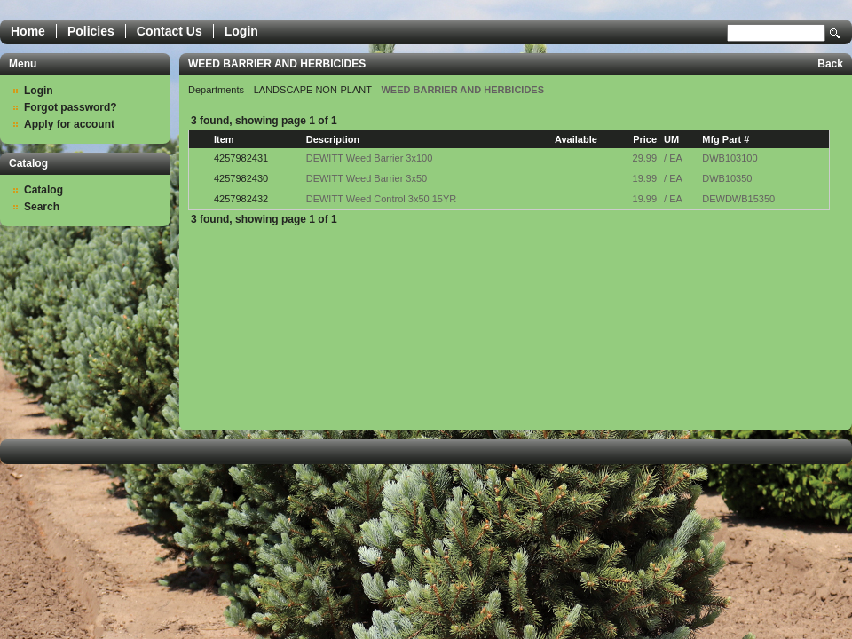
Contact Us (169, 31)
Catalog (43, 190)
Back (830, 64)
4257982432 (241, 198)
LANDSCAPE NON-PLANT (314, 89)
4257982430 (241, 178)
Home (28, 31)
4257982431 (241, 158)
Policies (90, 31)
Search (835, 33)
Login (241, 31)
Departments (217, 89)
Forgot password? (70, 107)
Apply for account (69, 124)
